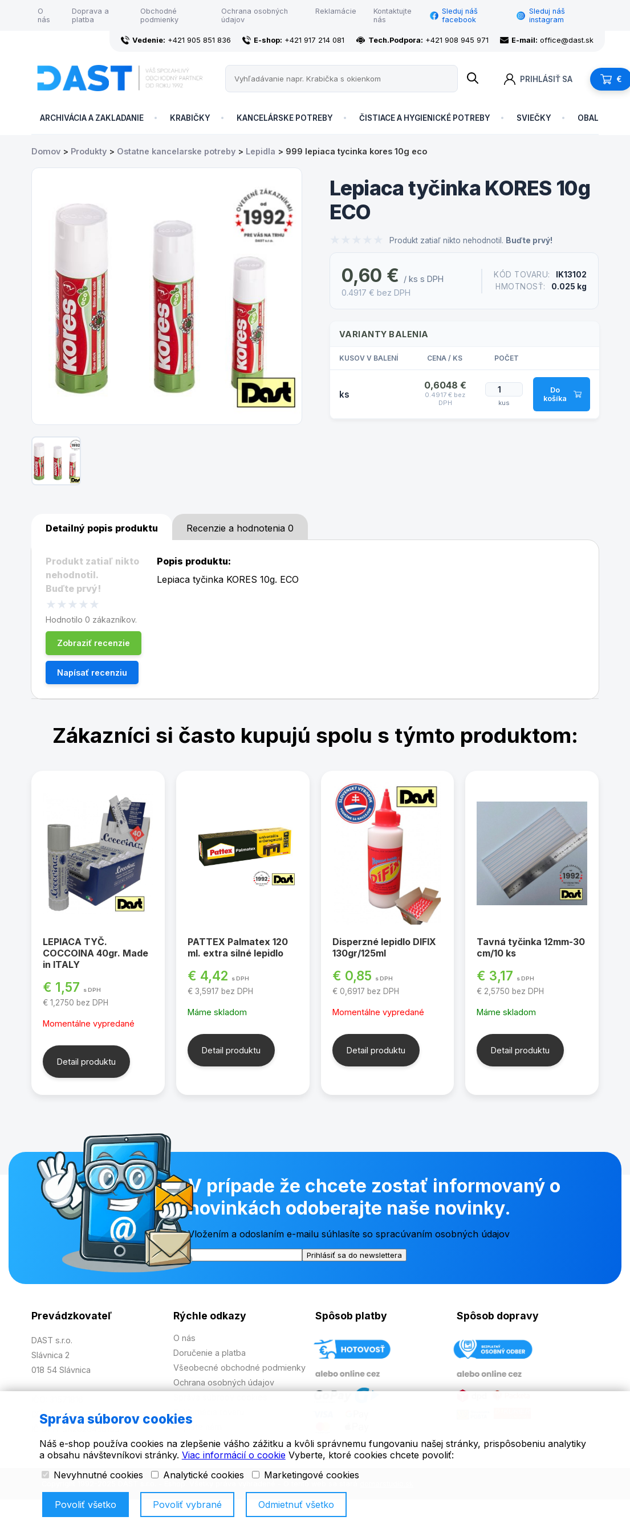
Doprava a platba (90, 15)
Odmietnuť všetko (296, 1504)
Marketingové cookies (305, 1475)
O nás (44, 15)
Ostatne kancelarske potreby (176, 151)
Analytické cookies (197, 1475)
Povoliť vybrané (187, 1504)
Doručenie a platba (209, 1353)
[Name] (473, 78)
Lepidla (260, 151)
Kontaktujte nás (392, 15)
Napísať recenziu (92, 672)
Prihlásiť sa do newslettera (354, 1255)
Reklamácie (335, 11)
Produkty (89, 151)
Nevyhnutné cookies (92, 1475)
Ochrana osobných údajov (254, 15)
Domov (45, 151)
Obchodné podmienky (159, 15)
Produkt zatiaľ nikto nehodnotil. (470, 240)
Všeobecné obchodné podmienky (239, 1367)
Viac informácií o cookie (234, 1455)
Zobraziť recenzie (93, 643)
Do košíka (562, 394)
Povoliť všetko (85, 1504)
